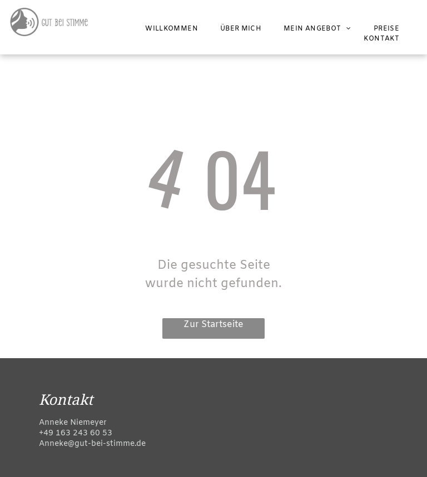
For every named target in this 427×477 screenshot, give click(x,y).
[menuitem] (171, 29)
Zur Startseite (213, 324)
